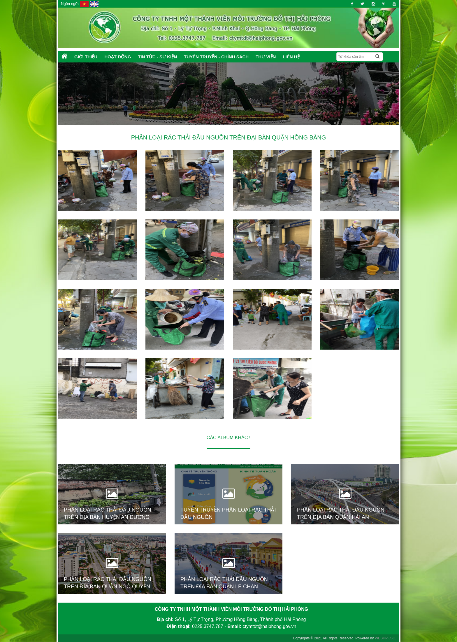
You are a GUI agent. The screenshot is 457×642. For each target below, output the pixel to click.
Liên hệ (291, 56)
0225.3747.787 (207, 626)
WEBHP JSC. (385, 638)
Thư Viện (266, 56)
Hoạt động (117, 56)
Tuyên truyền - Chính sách (216, 56)
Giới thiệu (85, 56)
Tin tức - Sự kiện (157, 56)
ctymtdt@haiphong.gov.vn (269, 626)
